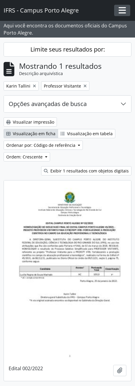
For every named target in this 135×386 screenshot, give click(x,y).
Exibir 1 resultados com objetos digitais (86, 171)
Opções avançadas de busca (48, 104)
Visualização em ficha (30, 133)
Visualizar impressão (30, 122)
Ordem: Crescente (25, 157)
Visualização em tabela (86, 133)
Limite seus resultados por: (67, 49)
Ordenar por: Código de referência (41, 145)
